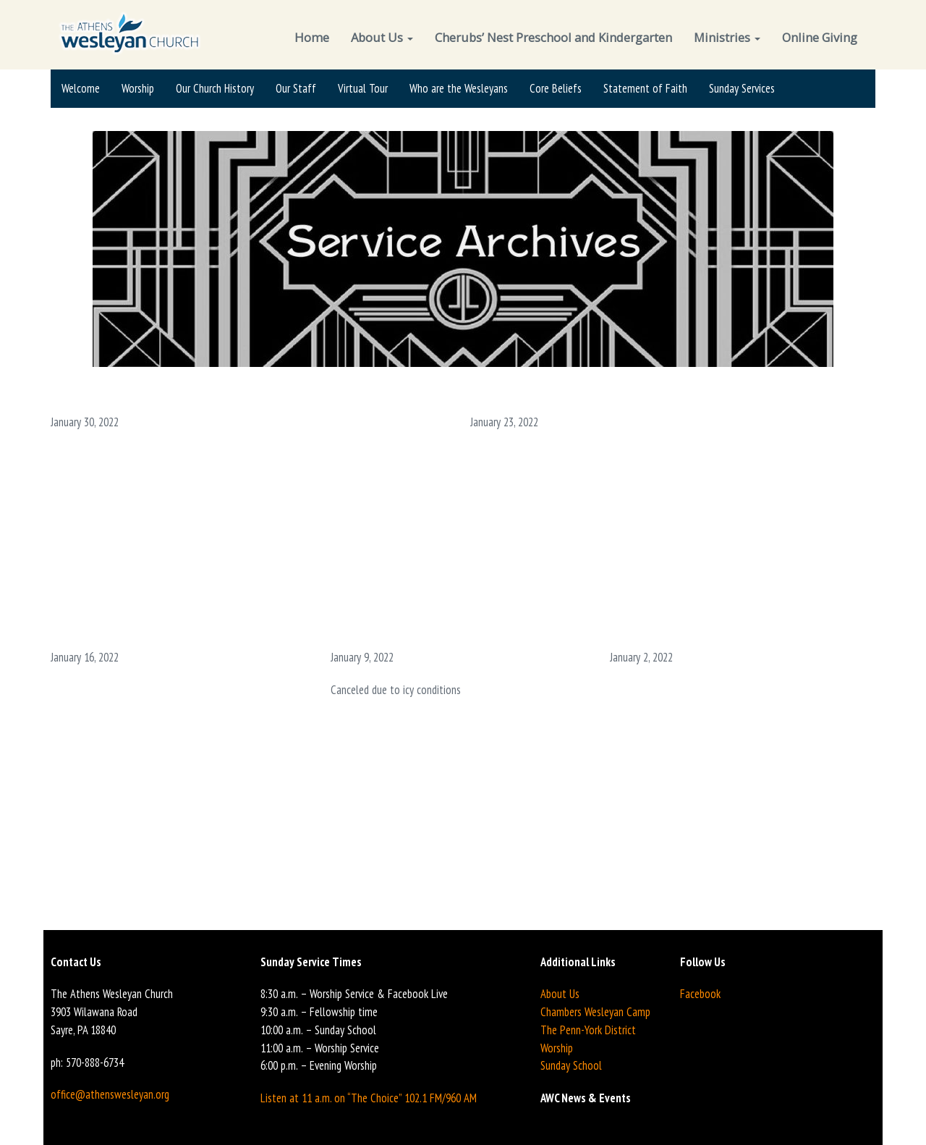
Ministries (727, 37)
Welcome (80, 88)
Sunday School (571, 1065)
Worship (138, 88)
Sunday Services (742, 88)
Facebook (700, 994)
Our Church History (215, 88)
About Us (382, 37)
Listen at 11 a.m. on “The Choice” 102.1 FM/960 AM (368, 1098)
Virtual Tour (363, 88)
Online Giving (819, 37)
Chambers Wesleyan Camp (595, 1012)
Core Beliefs (556, 88)
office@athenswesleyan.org (110, 1094)
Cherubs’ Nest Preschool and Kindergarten (553, 37)
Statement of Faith (645, 88)
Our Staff (296, 88)
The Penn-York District (588, 1030)
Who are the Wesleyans (458, 88)
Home (311, 37)
